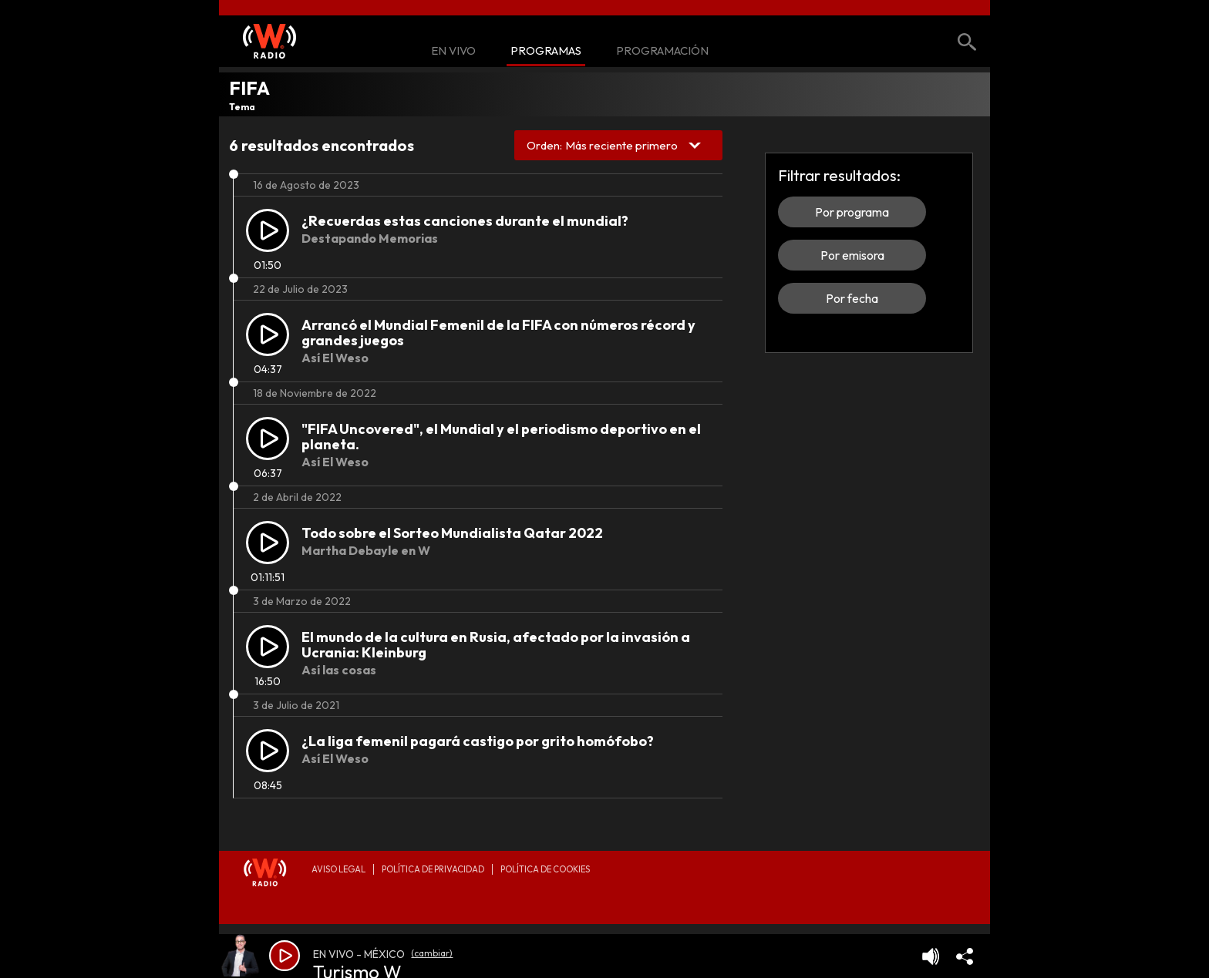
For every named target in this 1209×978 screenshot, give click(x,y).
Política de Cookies (545, 869)
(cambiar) (432, 953)
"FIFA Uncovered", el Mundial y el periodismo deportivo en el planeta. (501, 436)
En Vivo (453, 51)
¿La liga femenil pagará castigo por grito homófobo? (477, 741)
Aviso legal (338, 869)
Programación (662, 51)
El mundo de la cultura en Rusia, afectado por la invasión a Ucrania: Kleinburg (495, 644)
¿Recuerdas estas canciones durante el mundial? (464, 221)
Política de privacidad (433, 869)
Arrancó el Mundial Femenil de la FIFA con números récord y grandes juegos (498, 332)
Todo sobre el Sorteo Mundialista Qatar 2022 (452, 533)
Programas (545, 51)
